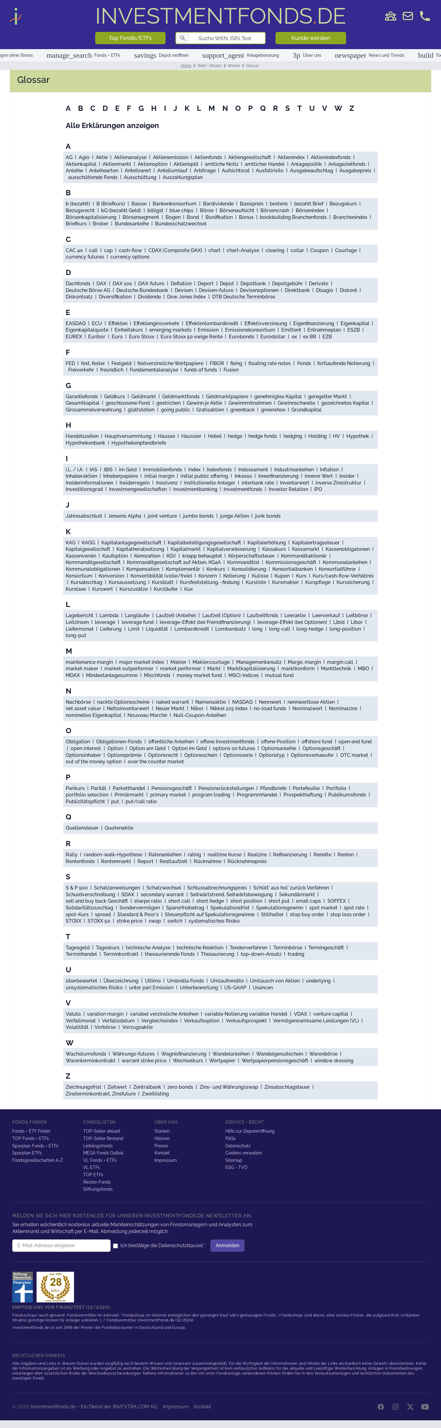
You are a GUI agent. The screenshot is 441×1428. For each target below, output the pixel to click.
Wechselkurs (188, 1061)
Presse (161, 1145)
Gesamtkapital (83, 403)
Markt (214, 668)
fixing (236, 363)
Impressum (165, 1160)
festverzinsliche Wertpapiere (170, 363)
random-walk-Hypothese (113, 855)
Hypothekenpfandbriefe (138, 443)
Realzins (257, 855)
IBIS (108, 470)
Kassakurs (274, 549)
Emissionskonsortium (250, 330)
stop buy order (307, 914)
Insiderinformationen (89, 483)
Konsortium (79, 576)
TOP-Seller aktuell (101, 1131)
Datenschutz (238, 1145)
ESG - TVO (236, 1167)
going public (175, 410)
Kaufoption (115, 556)
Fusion (231, 370)
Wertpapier (222, 1061)
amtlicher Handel (265, 164)
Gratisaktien (210, 410)
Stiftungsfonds (98, 1189)
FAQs (230, 1138)
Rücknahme (207, 861)
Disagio (324, 290)
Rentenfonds (80, 861)
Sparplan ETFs (27, 1152)
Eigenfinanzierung (313, 323)
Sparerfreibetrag (185, 908)
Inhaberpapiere (120, 476)
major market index (141, 662)
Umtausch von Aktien (275, 981)
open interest (86, 748)
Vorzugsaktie (137, 1027)
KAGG (88, 543)
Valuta (73, 1014)
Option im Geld (189, 748)
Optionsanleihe (278, 748)
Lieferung (111, 629)
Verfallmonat (81, 1021)
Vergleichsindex (159, 1021)
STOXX (73, 921)
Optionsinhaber (83, 755)
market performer (180, 668)
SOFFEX (336, 901)
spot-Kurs (77, 914)
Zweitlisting (155, 1094)
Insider (347, 476)
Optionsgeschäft (321, 748)
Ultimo (153, 981)
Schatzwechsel (163, 888)
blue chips (181, 210)
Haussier (191, 436)
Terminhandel (81, 954)
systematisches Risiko (214, 921)
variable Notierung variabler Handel (246, 1014)
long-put (76, 635)
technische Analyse (148, 948)
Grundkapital (306, 410)
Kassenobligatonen (348, 549)
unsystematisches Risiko (94, 987)
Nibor (197, 708)
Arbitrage (205, 170)
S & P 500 (77, 888)
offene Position (278, 742)
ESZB (353, 330)
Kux (188, 589)
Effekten (117, 323)
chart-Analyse (243, 250)
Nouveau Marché (147, 715)
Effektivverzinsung (265, 323)
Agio (84, 157)
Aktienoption (152, 164)
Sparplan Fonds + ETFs (35, 1145)
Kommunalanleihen (345, 562)
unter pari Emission (151, 987)
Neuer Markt (170, 708)
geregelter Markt (327, 396)
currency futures (85, 257)
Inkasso (243, 476)
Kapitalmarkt (186, 549)
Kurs (301, 576)
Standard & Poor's (138, 914)
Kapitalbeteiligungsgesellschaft (204, 543)
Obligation (78, 742)
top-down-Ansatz (261, 954)
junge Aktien (234, 516)
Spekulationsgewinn (279, 908)
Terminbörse (287, 948)
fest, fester (93, 363)
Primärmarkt (129, 795)
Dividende (149, 297)
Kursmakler (285, 582)
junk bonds (268, 516)
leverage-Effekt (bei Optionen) (292, 622)
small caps (308, 901)
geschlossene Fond (128, 403)
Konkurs (215, 569)
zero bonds (180, 1087)
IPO (318, 489)
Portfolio (336, 788)
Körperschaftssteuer (251, 556)
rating (194, 855)
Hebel (215, 436)
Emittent (291, 330)
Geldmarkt (143, 396)
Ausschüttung (140, 177)
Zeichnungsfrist (83, 1087)
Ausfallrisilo (269, 170)
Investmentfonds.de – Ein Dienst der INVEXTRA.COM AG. (94, 1407)
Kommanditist (243, 562)
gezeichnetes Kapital (345, 403)
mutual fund (279, 675)
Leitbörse (357, 615)
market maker (82, 668)
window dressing (333, 1061)
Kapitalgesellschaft (88, 549)
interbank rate (258, 483)
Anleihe (74, 170)
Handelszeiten (82, 436)
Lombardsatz (230, 629)
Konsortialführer (337, 569)
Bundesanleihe (132, 224)
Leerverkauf (326, 615)
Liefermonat (80, 629)
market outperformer (129, 668)
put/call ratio (141, 801)
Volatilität (77, 1027)
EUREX (74, 337)
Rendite (322, 855)
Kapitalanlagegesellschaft (131, 543)
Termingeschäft (326, 948)
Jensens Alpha (124, 516)
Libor (357, 622)
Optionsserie (238, 755)
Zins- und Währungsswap (229, 1087)
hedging (292, 436)
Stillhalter (272, 914)
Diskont (348, 290)
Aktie (102, 157)
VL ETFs (91, 1167)
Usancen (263, 987)
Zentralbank (147, 1087)
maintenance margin (89, 662)
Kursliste (256, 582)
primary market (168, 795)
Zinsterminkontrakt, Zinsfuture (101, 1094)
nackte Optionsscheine (123, 702)
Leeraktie (295, 615)
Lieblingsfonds (98, 1145)
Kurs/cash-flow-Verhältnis (343, 576)
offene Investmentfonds (227, 742)
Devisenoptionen (259, 290)
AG (69, 157)
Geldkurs (114, 396)
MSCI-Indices (243, 675)
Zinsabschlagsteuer (287, 1087)
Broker (100, 224)
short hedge (210, 901)
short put (279, 901)
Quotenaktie (119, 828)
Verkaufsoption (201, 1021)
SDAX (127, 894)
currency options (130, 257)
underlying (318, 981)
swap (155, 921)
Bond (193, 217)
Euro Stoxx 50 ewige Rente (192, 337)
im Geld (128, 470)
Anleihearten (103, 170)
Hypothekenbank (85, 443)
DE (220, 16)
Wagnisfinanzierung (183, 1054)
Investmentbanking (195, 489)
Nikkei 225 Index (229, 708)
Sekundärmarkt (297, 894)
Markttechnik (336, 668)
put (115, 801)
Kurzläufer (166, 589)
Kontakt (162, 1152)
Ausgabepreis (355, 170)
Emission (208, 330)
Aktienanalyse (130, 157)
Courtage (346, 250)
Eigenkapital (355, 323)
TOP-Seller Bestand (103, 1138)
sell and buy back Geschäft (97, 901)
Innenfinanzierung (278, 476)
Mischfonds (157, 675)
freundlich (111, 370)
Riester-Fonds (97, 1182)
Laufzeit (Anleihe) (176, 615)
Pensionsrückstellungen (226, 788)
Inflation (329, 470)
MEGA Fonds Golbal (103, 1152)
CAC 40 (74, 250)
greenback (242, 410)
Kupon (282, 576)
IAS (93, 470)
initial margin (159, 476)
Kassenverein (81, 556)
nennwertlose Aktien (311, 702)
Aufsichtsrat (236, 170)
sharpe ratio (148, 901)
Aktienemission (170, 157)
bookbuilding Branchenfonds (293, 217)
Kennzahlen (147, 556)
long (257, 629)
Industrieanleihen (294, 470)
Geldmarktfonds (181, 396)
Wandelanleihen (231, 1054)
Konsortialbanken (292, 569)
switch (174, 921)
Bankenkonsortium (175, 204)
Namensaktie (210, 702)
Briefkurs (76, 224)
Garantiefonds (82, 396)
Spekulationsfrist (230, 908)
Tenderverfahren (248, 948)
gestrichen (168, 403)
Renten (346, 855)
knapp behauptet (202, 556)
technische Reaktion (200, 948)
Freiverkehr (81, 370)
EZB (327, 337)
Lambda (109, 615)
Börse (206, 210)
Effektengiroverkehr (156, 323)
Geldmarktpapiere (227, 396)
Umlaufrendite (227, 981)
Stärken (162, 1131)
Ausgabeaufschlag (311, 170)
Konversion (111, 576)
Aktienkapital (81, 164)
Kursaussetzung (127, 582)
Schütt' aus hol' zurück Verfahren (291, 888)
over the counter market (156, 762)
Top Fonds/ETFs (130, 38)
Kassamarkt (305, 549)
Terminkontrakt (121, 954)
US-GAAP (235, 987)
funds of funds (200, 370)
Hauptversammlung (128, 436)
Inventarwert (294, 483)
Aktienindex (291, 157)
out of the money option (94, 762)
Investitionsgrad (84, 489)
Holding (317, 436)
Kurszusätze (133, 589)
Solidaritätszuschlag (89, 908)
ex (294, 337)
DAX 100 (122, 283)
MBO (363, 668)
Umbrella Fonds (185, 981)
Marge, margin (304, 662)
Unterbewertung (199, 987)
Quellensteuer (82, 828)
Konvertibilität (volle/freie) (161, 576)
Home (186, 66)
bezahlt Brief (308, 204)
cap (108, 250)
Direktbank (297, 290)
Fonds (304, 363)
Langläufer (137, 615)
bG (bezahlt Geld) (121, 210)
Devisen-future (216, 290)
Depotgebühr (287, 283)
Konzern (207, 576)
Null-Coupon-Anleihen (200, 715)
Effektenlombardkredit (212, 323)
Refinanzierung (290, 855)
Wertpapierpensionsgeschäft (275, 1061)
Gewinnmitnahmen (249, 403)
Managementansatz (259, 662)
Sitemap (233, 1160)
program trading (211, 795)
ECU (97, 323)
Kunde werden (310, 38)
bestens (279, 204)
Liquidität (157, 629)
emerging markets (170, 330)
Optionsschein (200, 755)
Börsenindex (310, 210)
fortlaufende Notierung (343, 363)
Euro (117, 337)
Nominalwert (307, 708)
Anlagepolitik (306, 164)
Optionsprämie (124, 755)
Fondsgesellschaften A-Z (37, 1160)
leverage (105, 622)
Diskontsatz (79, 297)
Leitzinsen (77, 622)
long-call (279, 629)
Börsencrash (274, 210)
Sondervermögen (139, 908)
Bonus (246, 217)
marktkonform (298, 668)
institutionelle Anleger (209, 483)
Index (194, 470)
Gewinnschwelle (296, 403)
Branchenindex (350, 217)
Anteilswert (138, 170)
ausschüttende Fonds (93, 177)
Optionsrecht (163, 755)
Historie (162, 1138)
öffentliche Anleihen (171, 742)
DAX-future (151, 283)
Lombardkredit (191, 629)
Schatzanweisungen (117, 888)
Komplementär (183, 569)
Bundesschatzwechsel (181, 224)
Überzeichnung (121, 981)
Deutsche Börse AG (88, 290)
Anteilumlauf (172, 170)
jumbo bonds (198, 516)
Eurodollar (272, 337)
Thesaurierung (217, 954)
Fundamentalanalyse (154, 370)
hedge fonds (262, 436)
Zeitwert (117, 1087)
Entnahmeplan (324, 330)
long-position (345, 629)
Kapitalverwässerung (231, 549)
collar (297, 250)
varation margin (105, 1014)
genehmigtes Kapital (278, 396)
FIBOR (217, 363)
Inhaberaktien (81, 476)
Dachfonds (78, 283)
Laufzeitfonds (262, 615)
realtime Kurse (224, 855)
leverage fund (138, 622)
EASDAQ (76, 323)
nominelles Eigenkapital (93, 715)
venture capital (330, 1014)
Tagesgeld (78, 948)
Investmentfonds (243, 489)
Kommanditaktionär (304, 556)
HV (336, 436)
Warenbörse (323, 1054)
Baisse (138, 204)
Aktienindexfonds (331, 157)
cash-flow (130, 250)
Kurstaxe (76, 589)
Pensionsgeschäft (171, 788)
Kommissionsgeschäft (291, 562)
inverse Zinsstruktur (338, 483)
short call (179, 901)
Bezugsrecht (80, 210)
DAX (101, 283)
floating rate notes (269, 363)
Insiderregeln (134, 483)
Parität (98, 788)
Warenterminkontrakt (90, 1061)
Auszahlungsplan (183, 177)
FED (70, 363)
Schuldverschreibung (90, 894)
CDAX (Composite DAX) (175, 250)
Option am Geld (147, 748)
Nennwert (270, 702)
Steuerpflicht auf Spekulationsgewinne (210, 914)
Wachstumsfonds (86, 1054)
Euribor (96, 337)
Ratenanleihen (165, 855)
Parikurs (75, 788)
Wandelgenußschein (279, 1054)
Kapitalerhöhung (267, 543)
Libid (339, 622)
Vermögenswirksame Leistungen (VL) (316, 1021)
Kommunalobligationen (93, 569)
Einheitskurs (129, 330)
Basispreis (251, 204)
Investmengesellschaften (138, 489)
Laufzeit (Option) (221, 615)
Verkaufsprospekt (246, 1021)
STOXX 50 (99, 921)
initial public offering (204, 476)
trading (296, 954)
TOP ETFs (93, 1174)
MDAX (73, 675)
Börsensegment (141, 217)
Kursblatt (163, 582)
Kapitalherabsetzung (140, 549)
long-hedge (309, 629)
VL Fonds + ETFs (99, 1160)
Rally (72, 855)
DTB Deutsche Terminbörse (243, 297)
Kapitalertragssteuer (316, 543)
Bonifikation (219, 217)
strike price (129, 921)
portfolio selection (87, 795)
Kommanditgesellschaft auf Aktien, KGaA (174, 562)
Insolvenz (167, 483)
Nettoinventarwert (128, 708)
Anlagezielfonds (346, 164)
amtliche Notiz (222, 164)
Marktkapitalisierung (251, 668)
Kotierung (234, 576)
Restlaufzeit (173, 861)
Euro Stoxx (141, 337)
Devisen (184, 290)
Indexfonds (219, 470)
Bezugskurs (343, 204)
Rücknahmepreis (247, 861)
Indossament (253, 470)
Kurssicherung (353, 582)
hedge (235, 436)
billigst (155, 210)
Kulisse (260, 576)
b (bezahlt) (78, 204)
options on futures (234, 748)
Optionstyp (272, 755)
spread (103, 914)
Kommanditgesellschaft (93, 562)
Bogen (173, 217)
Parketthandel (129, 788)
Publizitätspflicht (85, 801)
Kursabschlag (86, 582)
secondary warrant (162, 894)
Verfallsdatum (118, 1021)
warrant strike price (144, 1061)
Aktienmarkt (117, 164)
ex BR (309, 337)
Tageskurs (107, 948)
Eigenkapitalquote (87, 330)
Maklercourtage (211, 662)
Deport (206, 283)
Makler (178, 662)
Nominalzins (343, 708)
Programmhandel (257, 795)
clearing (275, 250)
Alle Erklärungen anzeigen (112, 125)
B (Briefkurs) (110, 204)
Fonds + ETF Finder (31, 1131)
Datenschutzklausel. (181, 1245)
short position (246, 901)
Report (146, 861)
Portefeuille (306, 788)
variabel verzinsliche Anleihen (164, 1014)
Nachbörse (78, 702)
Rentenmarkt (116, 861)
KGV (171, 556)
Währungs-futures (133, 1054)
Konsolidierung (249, 569)
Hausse (166, 436)
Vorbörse (105, 1027)
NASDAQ (242, 702)
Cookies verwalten (243, 1152)
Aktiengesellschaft (249, 157)
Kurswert (102, 589)
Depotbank (253, 283)
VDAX (300, 1014)
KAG (71, 543)
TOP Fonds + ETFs (30, 1138)
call (93, 250)
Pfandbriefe (273, 788)
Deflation (181, 283)
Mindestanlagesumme (112, 675)
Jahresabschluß (84, 516)
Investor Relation (288, 489)
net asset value (83, 708)
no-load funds (270, 708)
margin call (340, 662)
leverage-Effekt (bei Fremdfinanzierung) (205, 622)
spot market (323, 908)
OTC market (354, 755)
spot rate (354, 908)
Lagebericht (79, 615)
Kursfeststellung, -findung (210, 582)
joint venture (162, 516)
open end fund (355, 742)
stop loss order (347, 914)
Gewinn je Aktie (204, 403)
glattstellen (141, 410)
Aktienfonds (208, 157)
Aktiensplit (186, 164)
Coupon (319, 250)
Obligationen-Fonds (119, 742)
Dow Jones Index (186, 297)
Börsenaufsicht (237, 210)
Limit (134, 629)
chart (215, 250)
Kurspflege (317, 582)
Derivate (318, 283)
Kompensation (142, 569)
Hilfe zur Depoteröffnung (250, 1131)
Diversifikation (115, 297)
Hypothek (357, 436)
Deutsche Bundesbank (142, 290)
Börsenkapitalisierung (91, 217)
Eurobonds (241, 337)
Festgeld (121, 363)
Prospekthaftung (302, 795)
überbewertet (81, 981)
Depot (227, 283)
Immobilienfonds (162, 470)
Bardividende (218, 204)
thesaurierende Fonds (170, 954)
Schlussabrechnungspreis (217, 888)
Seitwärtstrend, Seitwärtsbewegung (231, 894)
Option (115, 748)
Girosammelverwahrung (94, 410)
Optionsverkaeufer (312, 755)
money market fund (199, 675)
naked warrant (172, 702)
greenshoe (273, 410)
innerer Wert (319, 476)
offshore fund (317, 742)
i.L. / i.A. (75, 470)
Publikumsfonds (347, 795)
